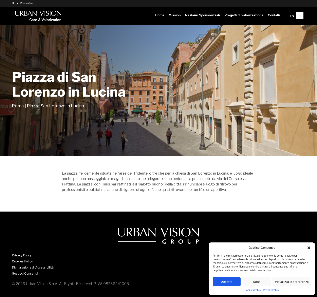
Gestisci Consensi (25, 273)
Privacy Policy (271, 290)
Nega (256, 282)
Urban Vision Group (24, 3)
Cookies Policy (253, 290)
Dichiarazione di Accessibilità (33, 267)
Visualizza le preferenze (292, 282)
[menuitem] (159, 15)
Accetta (226, 282)
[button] (309, 248)
